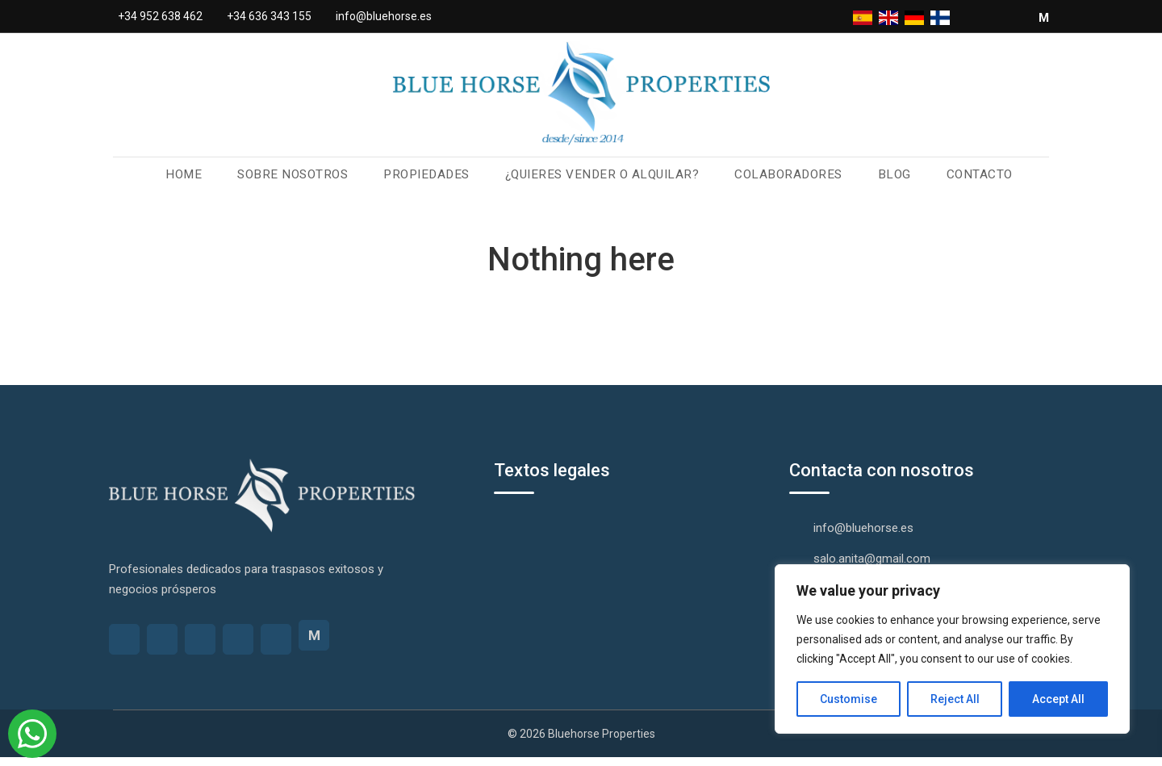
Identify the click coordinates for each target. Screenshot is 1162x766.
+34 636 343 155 (269, 16)
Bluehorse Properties (601, 742)
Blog (881, 181)
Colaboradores (779, 181)
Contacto (965, 181)
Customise (848, 699)
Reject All (955, 699)
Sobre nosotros (302, 181)
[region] (952, 649)
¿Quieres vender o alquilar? (599, 181)
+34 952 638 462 (160, 16)
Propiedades (431, 181)
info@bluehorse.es (384, 16)
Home (197, 181)
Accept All (1058, 699)
